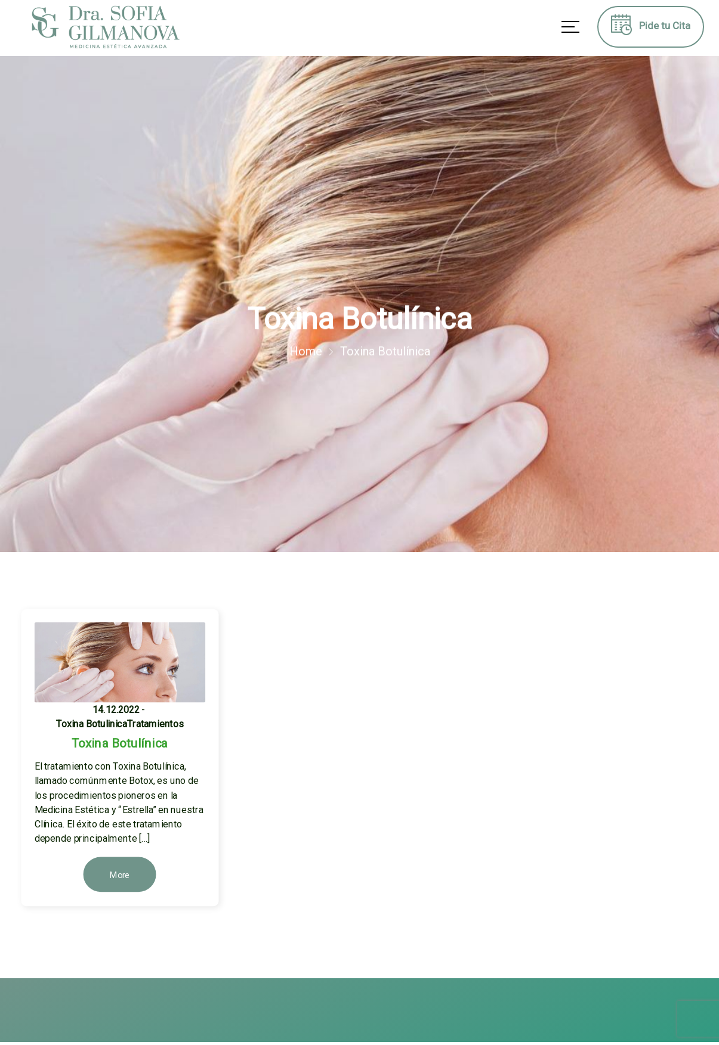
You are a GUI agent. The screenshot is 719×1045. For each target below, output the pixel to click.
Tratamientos (155, 724)
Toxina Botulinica (91, 724)
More (119, 875)
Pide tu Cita (650, 28)
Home (305, 352)
